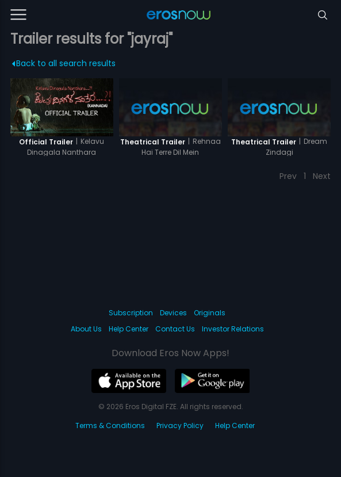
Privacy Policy (180, 425)
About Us (86, 329)
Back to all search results (64, 63)
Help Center (128, 329)
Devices (173, 313)
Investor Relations (233, 329)
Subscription (131, 313)
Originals (209, 313)
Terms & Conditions (110, 425)
